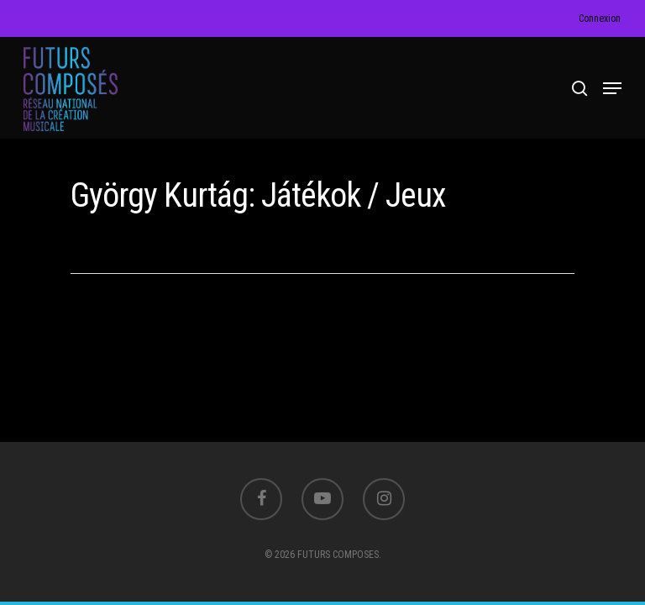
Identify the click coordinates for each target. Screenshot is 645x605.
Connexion (600, 18)
